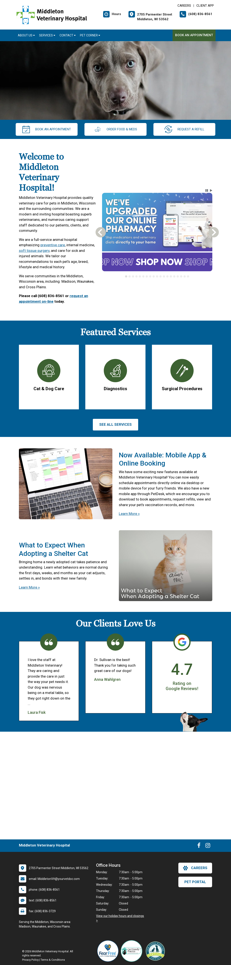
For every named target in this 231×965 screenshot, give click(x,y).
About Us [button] (26, 35)
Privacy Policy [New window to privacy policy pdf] (30, 959)
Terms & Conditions (53, 959)
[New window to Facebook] (199, 846)
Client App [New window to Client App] (205, 6)
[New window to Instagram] (207, 846)
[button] (206, 190)
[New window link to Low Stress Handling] (156, 951)
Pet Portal (195, 882)
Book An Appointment (194, 35)
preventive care (52, 245)
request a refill (184, 129)
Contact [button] (68, 35)
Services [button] (47, 35)
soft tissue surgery (34, 250)
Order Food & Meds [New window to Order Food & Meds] (115, 129)
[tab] (126, 276)
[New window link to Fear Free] (109, 951)
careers (195, 868)
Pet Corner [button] (90, 35)
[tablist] (157, 276)
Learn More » (129, 513)
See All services (115, 424)
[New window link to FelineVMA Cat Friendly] (132, 951)
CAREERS (184, 6)
